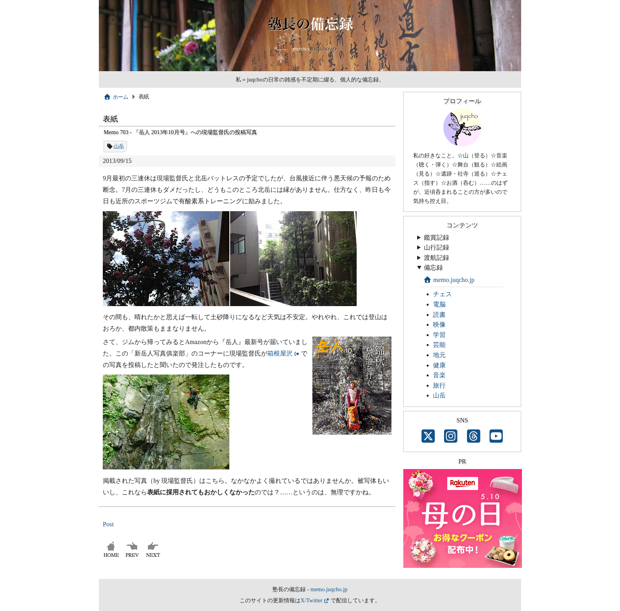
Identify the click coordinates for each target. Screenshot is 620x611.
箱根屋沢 (280, 353)
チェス (442, 294)
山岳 (118, 146)
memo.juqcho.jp (448, 279)
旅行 (439, 385)
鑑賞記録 (436, 237)
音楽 (439, 375)
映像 (439, 324)
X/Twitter (312, 600)
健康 (439, 365)
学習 (439, 334)
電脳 (439, 304)
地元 (439, 355)
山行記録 (436, 247)
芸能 (439, 344)
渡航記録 (436, 257)
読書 (439, 314)
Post (108, 524)
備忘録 (433, 267)
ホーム (116, 97)
